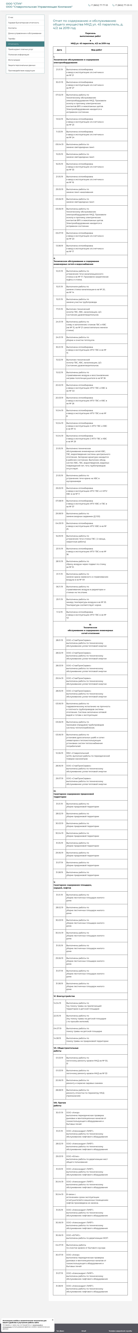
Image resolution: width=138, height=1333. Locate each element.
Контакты (12, 28)
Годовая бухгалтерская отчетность (23, 23)
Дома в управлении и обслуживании (24, 33)
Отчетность (13, 44)
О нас (10, 17)
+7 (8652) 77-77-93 (98, 5)
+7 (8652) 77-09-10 (122, 5)
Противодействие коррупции (21, 71)
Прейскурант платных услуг (20, 49)
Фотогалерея (14, 60)
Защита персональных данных (21, 65)
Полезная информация (18, 55)
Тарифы (11, 39)
